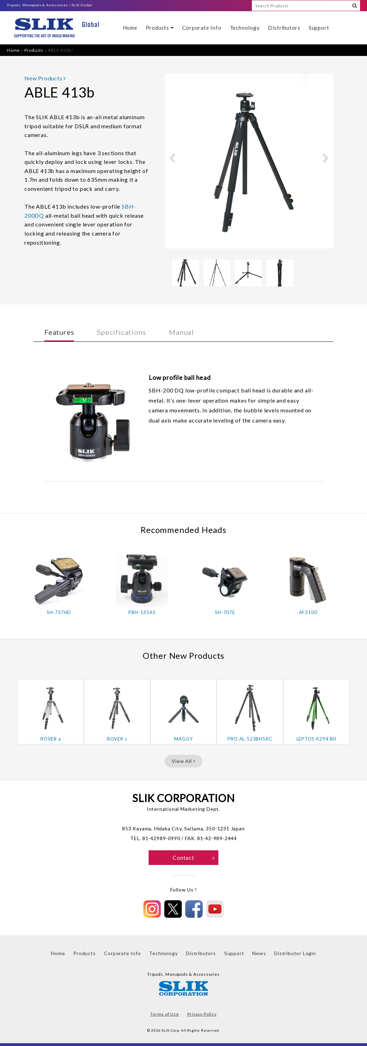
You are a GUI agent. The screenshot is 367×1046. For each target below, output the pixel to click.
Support (319, 27)
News (259, 953)
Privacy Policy (202, 1014)
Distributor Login (295, 953)
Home (130, 27)
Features (59, 332)
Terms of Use (164, 1014)
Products (160, 27)
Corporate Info (201, 27)
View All (183, 761)
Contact (194, 857)
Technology (245, 27)
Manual (181, 332)
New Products (45, 78)
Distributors (284, 27)
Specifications (121, 332)
